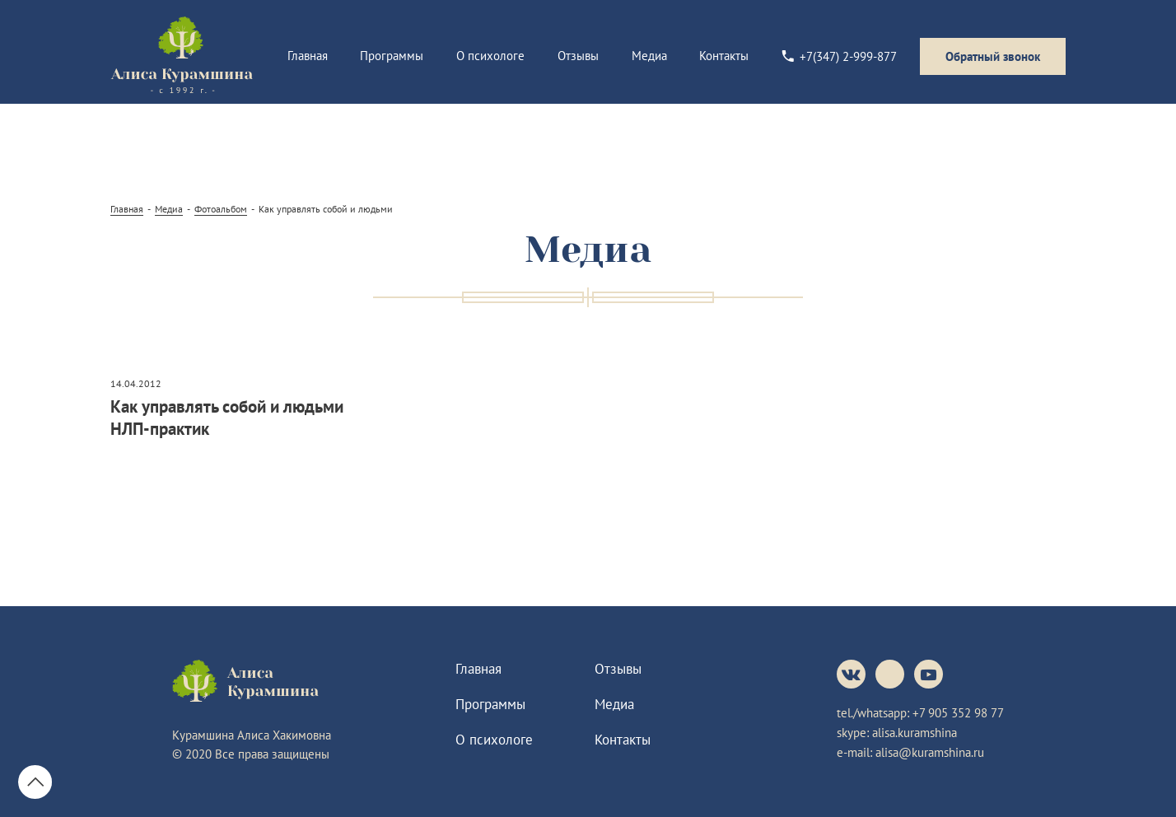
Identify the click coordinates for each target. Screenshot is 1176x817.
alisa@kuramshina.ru (929, 752)
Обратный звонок (992, 56)
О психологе (490, 55)
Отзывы (578, 55)
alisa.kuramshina (914, 732)
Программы (391, 55)
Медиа (649, 55)
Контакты (724, 55)
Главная (307, 55)
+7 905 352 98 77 (958, 713)
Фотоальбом (220, 209)
